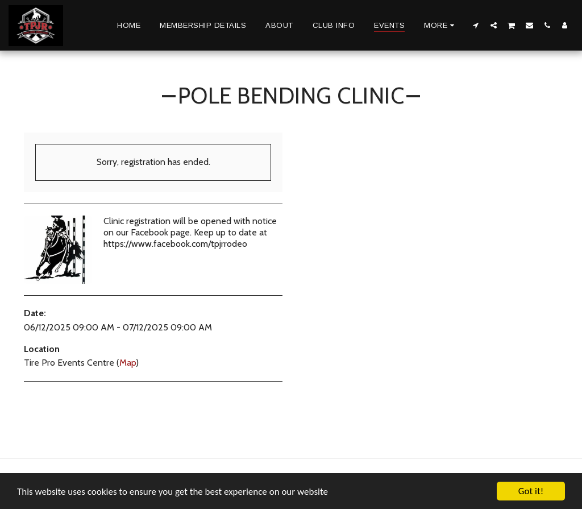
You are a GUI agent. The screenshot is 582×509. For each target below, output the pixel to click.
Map (127, 362)
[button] (476, 25)
